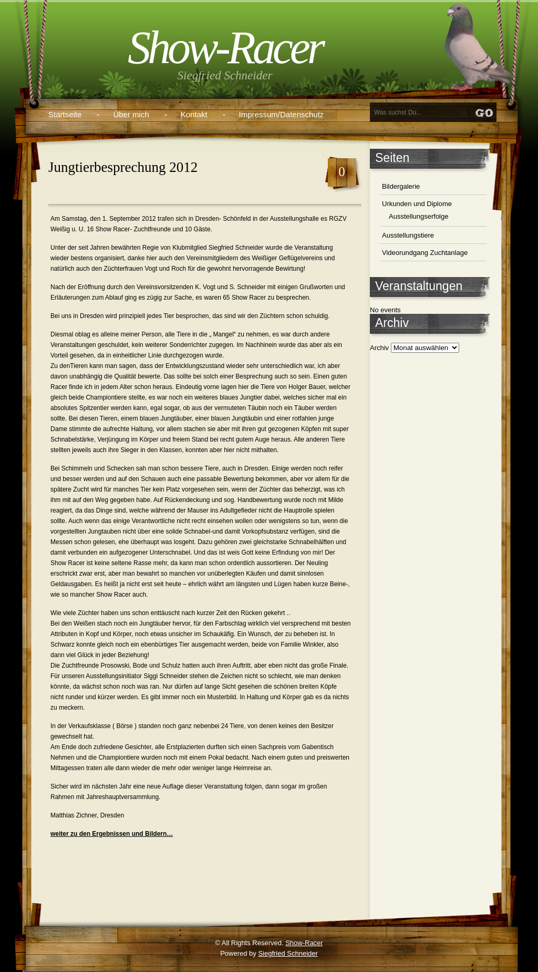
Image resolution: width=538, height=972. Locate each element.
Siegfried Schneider (287, 953)
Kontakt (194, 114)
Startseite (64, 114)
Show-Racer (225, 47)
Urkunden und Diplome (417, 204)
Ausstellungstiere (408, 235)
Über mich (131, 114)
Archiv (379, 348)
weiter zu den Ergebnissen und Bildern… (111, 833)
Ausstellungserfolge (418, 216)
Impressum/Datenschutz (281, 114)
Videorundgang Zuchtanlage (425, 253)
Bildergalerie (401, 186)
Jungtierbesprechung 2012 (123, 167)
